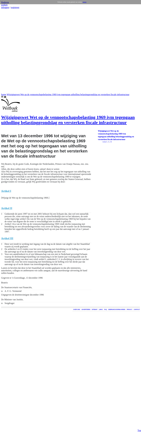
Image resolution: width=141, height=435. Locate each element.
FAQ (105, 309)
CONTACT (137, 309)
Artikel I (104, 142)
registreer (15, 7)
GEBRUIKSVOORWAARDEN (116, 309)
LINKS (101, 309)
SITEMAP (94, 309)
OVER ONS (76, 309)
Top (139, 430)
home (3, 94)
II (108, 142)
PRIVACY (129, 309)
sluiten (84, 2)
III (111, 142)
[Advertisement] (9, 51)
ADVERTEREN (86, 309)
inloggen (5, 7)
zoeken (4, 5)
